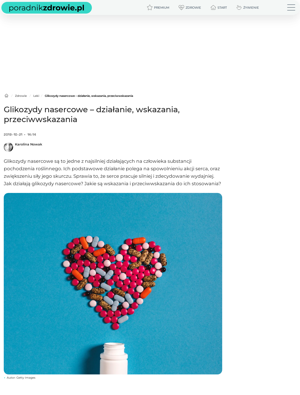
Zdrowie (21, 96)
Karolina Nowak (28, 144)
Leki (36, 96)
